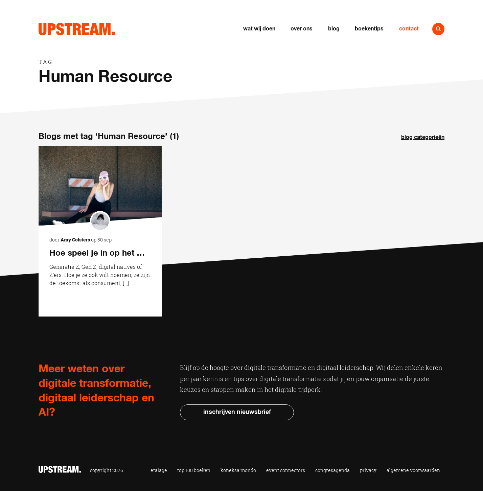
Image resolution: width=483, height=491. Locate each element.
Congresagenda (332, 470)
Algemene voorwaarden (413, 470)
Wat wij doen (259, 28)
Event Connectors (285, 470)
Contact (409, 28)
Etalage (159, 470)
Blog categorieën (422, 137)
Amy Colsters (75, 239)
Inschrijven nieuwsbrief (237, 412)
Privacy (368, 470)
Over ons (302, 28)
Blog (334, 28)
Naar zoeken (438, 29)
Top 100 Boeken (193, 470)
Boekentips (369, 28)
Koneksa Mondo (238, 470)
